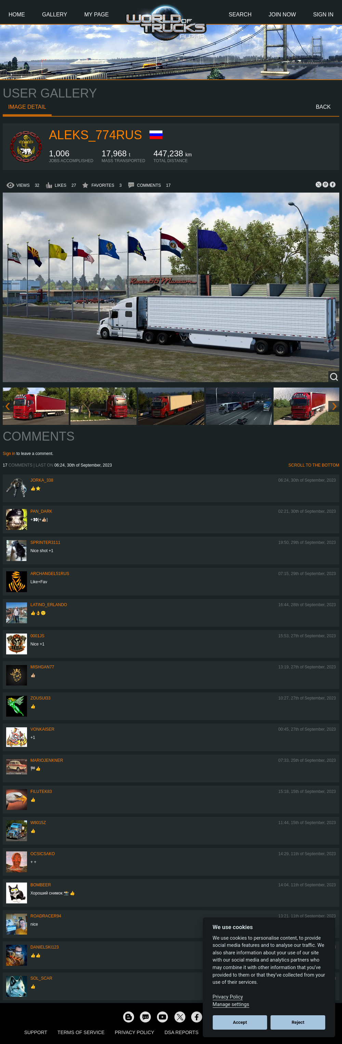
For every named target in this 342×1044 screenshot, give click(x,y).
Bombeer (40, 885)
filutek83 (41, 791)
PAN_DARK (41, 511)
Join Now (282, 14)
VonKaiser (42, 729)
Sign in (9, 453)
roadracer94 (45, 916)
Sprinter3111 (45, 542)
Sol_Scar (41, 978)
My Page (96, 14)
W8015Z (38, 822)
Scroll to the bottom (313, 465)
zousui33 (40, 698)
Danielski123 (44, 947)
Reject (298, 1022)
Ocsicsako (42, 853)
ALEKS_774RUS (95, 135)
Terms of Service (80, 1032)
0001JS (37, 636)
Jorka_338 (41, 480)
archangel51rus (49, 573)
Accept (240, 1022)
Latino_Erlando (48, 604)
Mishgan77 (42, 667)
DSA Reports (181, 1032)
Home (17, 14)
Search (240, 14)
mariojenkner (46, 760)
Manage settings (231, 1004)
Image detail (27, 107)
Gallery (54, 14)
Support (35, 1032)
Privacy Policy (134, 1032)
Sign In (323, 14)
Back (323, 107)
